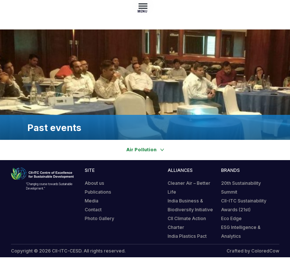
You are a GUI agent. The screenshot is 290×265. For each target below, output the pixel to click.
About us (94, 183)
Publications (98, 192)
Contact (93, 209)
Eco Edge (231, 218)
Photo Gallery (99, 218)
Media (91, 201)
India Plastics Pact (187, 236)
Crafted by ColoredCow (253, 251)
